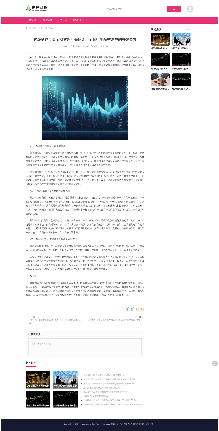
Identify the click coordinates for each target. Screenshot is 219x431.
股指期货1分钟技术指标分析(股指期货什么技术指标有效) (108, 383)
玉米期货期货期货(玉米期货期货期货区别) (102, 388)
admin (63, 46)
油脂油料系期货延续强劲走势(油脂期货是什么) (104, 375)
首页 (41, 28)
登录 (37, 344)
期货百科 (62, 20)
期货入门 (33, 20)
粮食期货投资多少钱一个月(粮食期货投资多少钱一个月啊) (109, 379)
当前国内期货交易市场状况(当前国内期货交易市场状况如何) (110, 400)
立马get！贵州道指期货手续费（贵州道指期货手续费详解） (114, 320)
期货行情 (77, 20)
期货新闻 (47, 20)
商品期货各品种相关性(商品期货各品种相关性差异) (106, 392)
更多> (188, 29)
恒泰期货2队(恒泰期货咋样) (95, 396)
